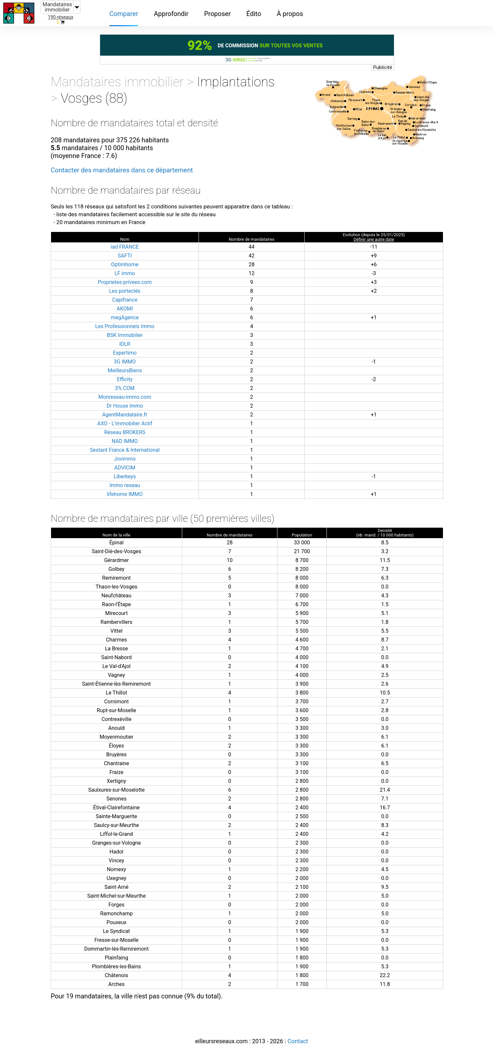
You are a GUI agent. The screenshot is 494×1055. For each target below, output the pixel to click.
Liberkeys (125, 476)
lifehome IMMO (125, 494)
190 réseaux (60, 17)
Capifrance (124, 300)
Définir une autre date (374, 239)
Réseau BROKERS (124, 432)
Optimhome (125, 264)
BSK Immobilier (125, 335)
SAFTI (125, 256)
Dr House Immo (125, 406)
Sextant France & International (125, 450)
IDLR (124, 344)
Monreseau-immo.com (124, 397)
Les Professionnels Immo (124, 326)
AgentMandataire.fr (124, 415)
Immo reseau (125, 485)
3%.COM (124, 388)
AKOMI (125, 309)
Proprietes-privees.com (125, 282)
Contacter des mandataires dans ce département (122, 170)
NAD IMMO (125, 441)
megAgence (125, 317)
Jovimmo (125, 459)
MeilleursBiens (125, 370)
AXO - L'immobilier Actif (124, 423)
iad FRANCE (125, 247)
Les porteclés (124, 291)
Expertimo (125, 353)
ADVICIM (124, 468)
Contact (298, 1041)
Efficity (124, 379)
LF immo (125, 273)
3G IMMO (125, 362)
